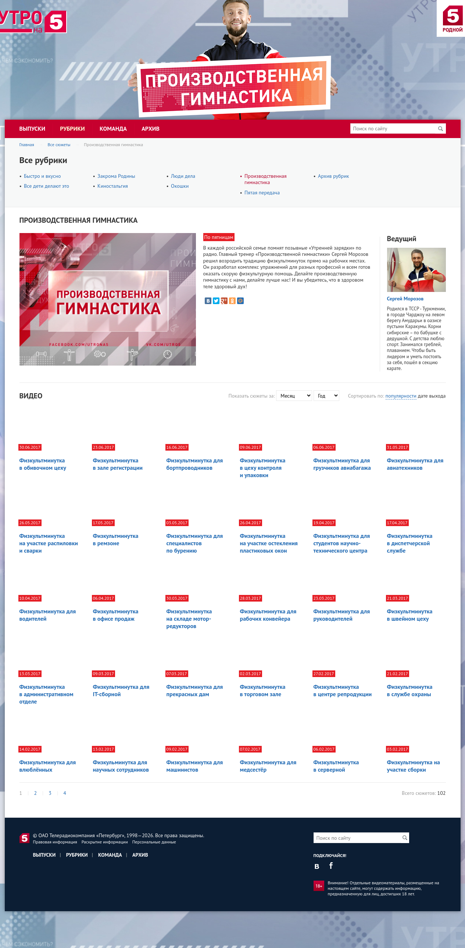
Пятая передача (262, 192)
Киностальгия (112, 186)
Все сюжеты (59, 144)
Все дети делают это (46, 186)
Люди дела (183, 176)
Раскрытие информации (105, 842)
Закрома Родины (116, 176)
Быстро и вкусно (42, 176)
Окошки (180, 186)
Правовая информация (55, 842)
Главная (26, 144)
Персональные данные (154, 842)
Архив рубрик (333, 176)
